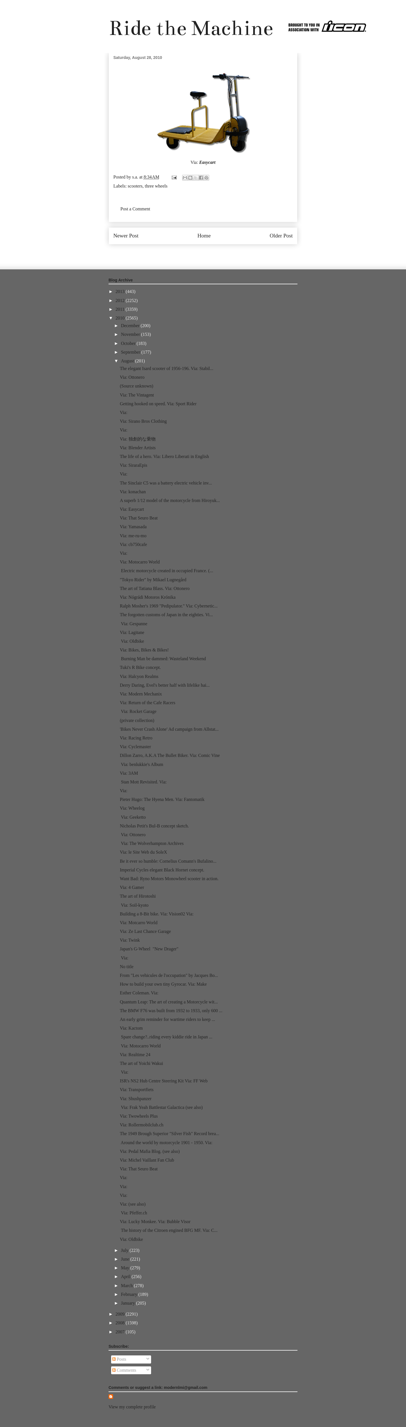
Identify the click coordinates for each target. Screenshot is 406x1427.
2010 (121, 318)
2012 (121, 300)
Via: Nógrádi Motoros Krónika (148, 597)
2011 (120, 309)
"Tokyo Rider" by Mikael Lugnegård (153, 579)
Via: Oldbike (132, 641)
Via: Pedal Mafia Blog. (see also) (150, 1151)
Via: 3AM (129, 773)
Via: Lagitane (132, 632)
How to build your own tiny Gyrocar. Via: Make (163, 984)
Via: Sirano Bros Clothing (143, 421)
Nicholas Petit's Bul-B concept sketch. (154, 825)
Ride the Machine (191, 28)
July (125, 1250)
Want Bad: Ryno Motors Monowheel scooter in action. (169, 878)
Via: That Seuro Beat (139, 518)
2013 (121, 291)
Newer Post (125, 236)
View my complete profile (132, 1406)
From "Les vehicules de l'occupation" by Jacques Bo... (169, 975)
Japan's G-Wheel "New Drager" (149, 948)
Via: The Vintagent (137, 395)
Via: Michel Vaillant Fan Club (147, 1160)
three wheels (156, 186)
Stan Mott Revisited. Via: (143, 781)
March (127, 1285)
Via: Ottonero (132, 377)
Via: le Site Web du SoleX (143, 852)
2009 (121, 1314)
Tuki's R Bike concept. (140, 667)
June (125, 1259)
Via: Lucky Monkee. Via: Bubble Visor (155, 1221)
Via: (123, 412)
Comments (124, 1370)
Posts (119, 1359)
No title (126, 966)
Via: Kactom (131, 1028)
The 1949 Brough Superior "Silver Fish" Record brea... (169, 1133)
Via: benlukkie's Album (141, 764)
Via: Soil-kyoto (134, 905)
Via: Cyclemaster (135, 746)
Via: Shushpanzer (135, 1098)
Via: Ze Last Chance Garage (145, 931)
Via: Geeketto (133, 817)
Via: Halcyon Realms (139, 676)
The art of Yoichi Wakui (141, 1063)
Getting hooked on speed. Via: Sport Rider (158, 403)
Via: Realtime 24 (135, 1054)
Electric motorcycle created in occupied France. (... (166, 570)
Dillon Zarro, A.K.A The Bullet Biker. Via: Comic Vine (170, 755)
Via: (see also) (132, 1204)
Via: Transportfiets (136, 1089)
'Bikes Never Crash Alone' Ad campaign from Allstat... (169, 729)
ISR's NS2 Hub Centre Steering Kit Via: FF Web (164, 1080)
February (129, 1294)
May (125, 1267)
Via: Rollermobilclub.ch (142, 1124)
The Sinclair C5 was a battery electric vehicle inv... (166, 483)
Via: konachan (133, 491)
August (128, 360)
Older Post (281, 236)
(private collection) (137, 720)
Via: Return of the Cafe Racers (147, 702)
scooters (135, 186)
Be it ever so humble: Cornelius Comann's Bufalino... (168, 861)
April (126, 1276)
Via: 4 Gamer (132, 887)
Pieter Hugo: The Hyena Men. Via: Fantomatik (162, 799)
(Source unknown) (136, 386)
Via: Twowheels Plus (139, 1116)
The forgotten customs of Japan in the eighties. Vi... (166, 614)
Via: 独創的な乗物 (138, 439)
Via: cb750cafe (133, 544)
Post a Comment (135, 208)
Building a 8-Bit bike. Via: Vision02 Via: (157, 913)
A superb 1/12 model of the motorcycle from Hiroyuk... (170, 500)
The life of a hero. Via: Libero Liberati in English (164, 456)
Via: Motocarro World (140, 562)
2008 (121, 1322)
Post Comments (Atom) (215, 252)
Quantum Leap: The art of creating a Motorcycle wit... (169, 1001)
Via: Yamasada (133, 526)
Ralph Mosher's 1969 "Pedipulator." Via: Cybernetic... (169, 606)
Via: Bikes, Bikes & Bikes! (144, 650)
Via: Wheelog (132, 808)
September (131, 352)
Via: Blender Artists (138, 447)
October (129, 343)
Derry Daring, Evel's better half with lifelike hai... (165, 685)
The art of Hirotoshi (138, 896)
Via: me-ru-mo (133, 535)
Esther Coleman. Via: (139, 992)
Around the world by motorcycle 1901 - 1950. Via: (166, 1142)
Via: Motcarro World (138, 922)
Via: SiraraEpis (133, 465)
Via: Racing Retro (136, 737)
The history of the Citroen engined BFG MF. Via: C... (168, 1230)
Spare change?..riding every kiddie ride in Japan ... (166, 1036)
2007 (121, 1331)
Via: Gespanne (133, 623)
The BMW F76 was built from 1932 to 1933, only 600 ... (171, 1010)
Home (204, 236)
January (128, 1303)
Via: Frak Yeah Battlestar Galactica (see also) (161, 1107)
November (131, 334)
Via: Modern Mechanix (141, 694)
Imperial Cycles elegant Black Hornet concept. (162, 869)
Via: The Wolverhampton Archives (152, 843)
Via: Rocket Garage (138, 711)
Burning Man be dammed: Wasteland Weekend (163, 658)
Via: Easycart (132, 509)
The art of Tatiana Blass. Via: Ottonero (154, 588)
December (131, 325)
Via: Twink (130, 940)
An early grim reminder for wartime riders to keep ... (167, 1019)
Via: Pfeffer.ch (133, 1212)
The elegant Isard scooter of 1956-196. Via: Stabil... (166, 368)
